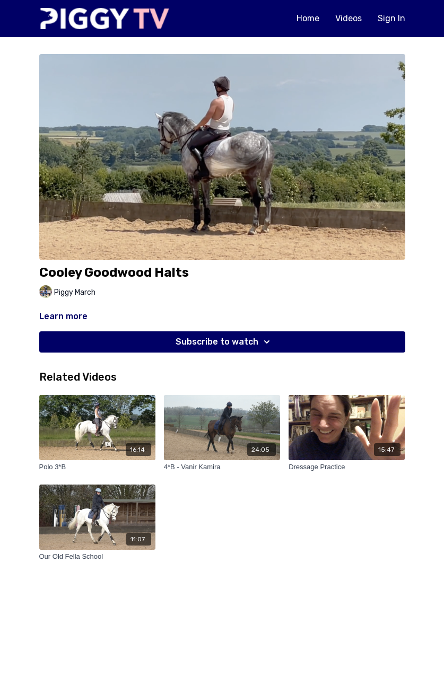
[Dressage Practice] (347, 467)
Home (308, 18)
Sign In (391, 18)
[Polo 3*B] (97, 467)
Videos (348, 18)
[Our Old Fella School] (97, 556)
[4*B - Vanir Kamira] (222, 467)
